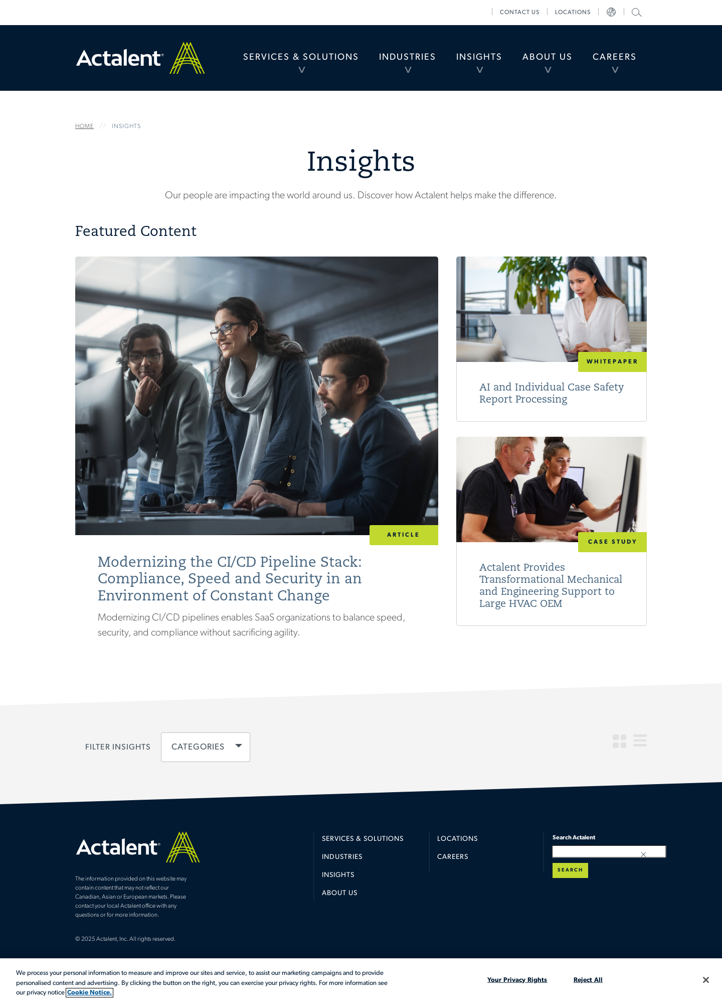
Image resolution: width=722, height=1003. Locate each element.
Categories (198, 747)
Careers (615, 57)
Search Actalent (635, 12)
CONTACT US (519, 13)
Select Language (611, 13)
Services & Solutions (301, 57)
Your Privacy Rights (517, 979)
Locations (573, 13)
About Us (547, 57)
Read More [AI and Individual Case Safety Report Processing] (551, 339)
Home (140, 58)
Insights (479, 57)
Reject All (588, 979)
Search (570, 870)
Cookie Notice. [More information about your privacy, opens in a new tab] (89, 992)
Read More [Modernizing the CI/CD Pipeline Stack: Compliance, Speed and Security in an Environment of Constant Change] (256, 462)
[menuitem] (301, 57)
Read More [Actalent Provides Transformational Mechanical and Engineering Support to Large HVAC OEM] (551, 531)
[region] (361, 980)
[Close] (706, 980)
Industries (407, 57)
